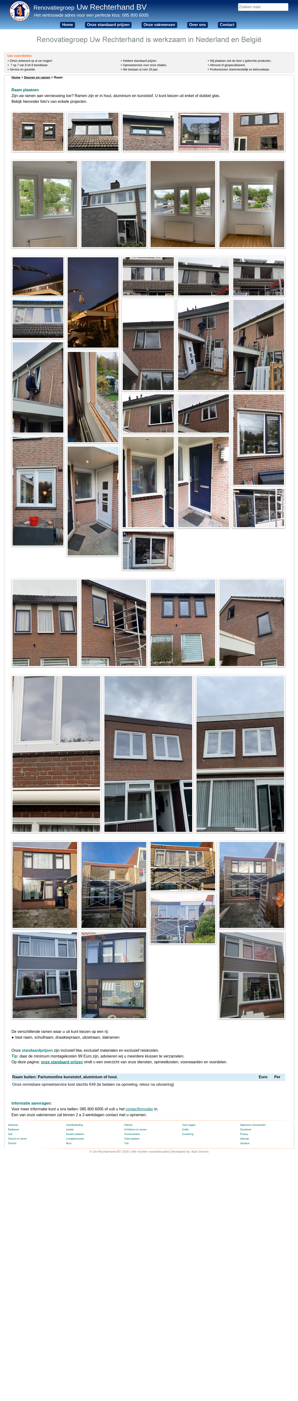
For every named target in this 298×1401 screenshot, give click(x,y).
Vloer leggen (189, 1187)
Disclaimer (246, 1192)
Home (67, 25)
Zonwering (188, 1197)
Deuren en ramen (37, 77)
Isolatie (70, 1192)
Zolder (185, 1192)
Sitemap (244, 1201)
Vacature (245, 1206)
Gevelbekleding (74, 1187)
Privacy (244, 1197)
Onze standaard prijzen (108, 25)
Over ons (197, 25)
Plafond (128, 1187)
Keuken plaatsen (75, 1197)
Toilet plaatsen (132, 1201)
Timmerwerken (132, 1197)
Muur (69, 1206)
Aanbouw (13, 1187)
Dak (10, 1197)
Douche (12, 1206)
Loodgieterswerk (75, 1201)
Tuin (126, 1206)
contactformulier (139, 1172)
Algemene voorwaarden (253, 1187)
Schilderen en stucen (135, 1192)
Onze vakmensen (159, 25)
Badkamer (13, 1192)
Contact (227, 25)
